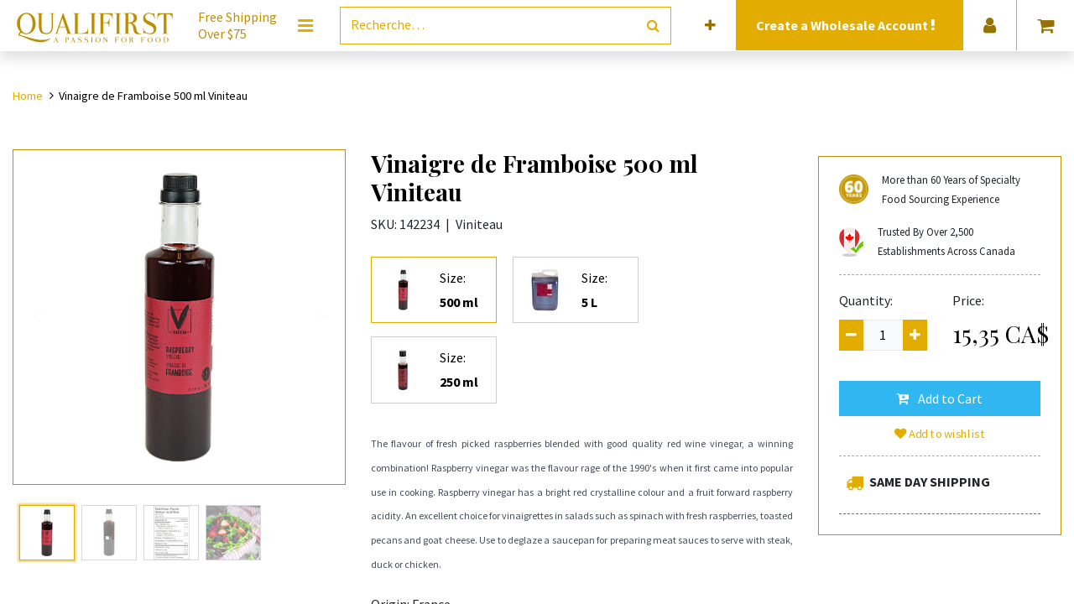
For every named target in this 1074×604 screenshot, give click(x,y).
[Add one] (915, 335)
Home (28, 95)
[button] (710, 25)
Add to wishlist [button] (939, 433)
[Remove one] (851, 335)
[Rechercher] (653, 26)
